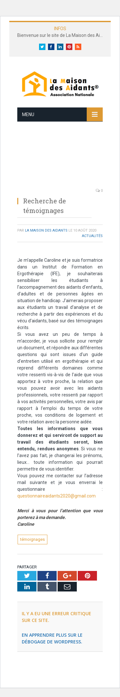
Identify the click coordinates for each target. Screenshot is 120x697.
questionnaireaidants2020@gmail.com (56, 495)
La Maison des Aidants (46, 230)
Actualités (92, 236)
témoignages (32, 539)
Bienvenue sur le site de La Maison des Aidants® (61, 35)
